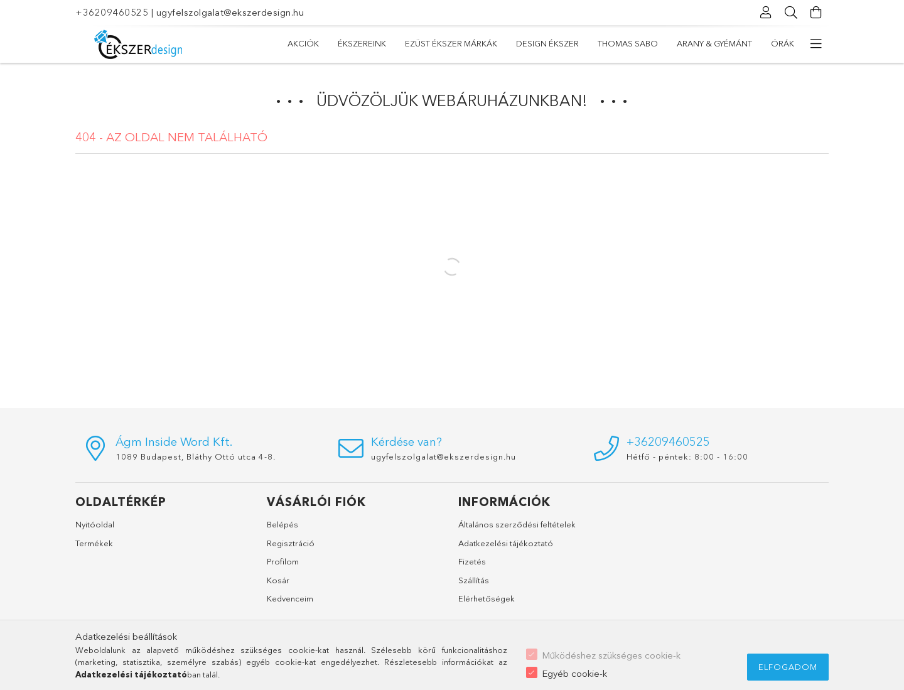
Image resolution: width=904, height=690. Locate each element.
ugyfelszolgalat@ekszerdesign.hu (230, 12)
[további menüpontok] (816, 44)
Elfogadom (787, 667)
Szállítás (473, 580)
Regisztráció (291, 543)
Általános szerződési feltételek (517, 524)
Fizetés (472, 561)
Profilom (283, 561)
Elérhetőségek (486, 598)
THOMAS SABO (628, 43)
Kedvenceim (290, 598)
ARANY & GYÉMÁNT (714, 43)
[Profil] (765, 12)
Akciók (303, 43)
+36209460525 (111, 12)
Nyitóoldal (94, 524)
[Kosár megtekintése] (816, 12)
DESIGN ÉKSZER (547, 43)
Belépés (282, 524)
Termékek (94, 543)
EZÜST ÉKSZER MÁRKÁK (451, 43)
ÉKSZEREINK (362, 43)
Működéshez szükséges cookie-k (611, 655)
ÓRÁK (782, 43)
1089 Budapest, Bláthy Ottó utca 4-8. (196, 456)
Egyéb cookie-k (574, 673)
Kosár (278, 580)
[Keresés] (791, 12)
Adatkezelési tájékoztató (505, 543)
